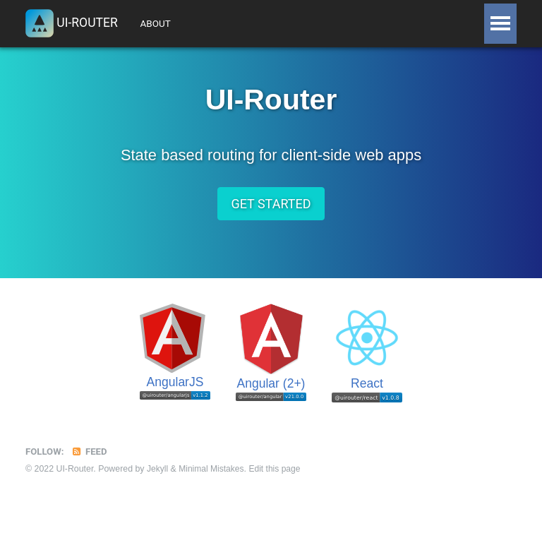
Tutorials (226, 23)
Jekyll (158, 474)
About (160, 23)
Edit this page (277, 474)
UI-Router (72, 24)
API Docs (349, 23)
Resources (421, 23)
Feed (90, 456)
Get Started (271, 208)
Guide (289, 23)
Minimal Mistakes (212, 474)
